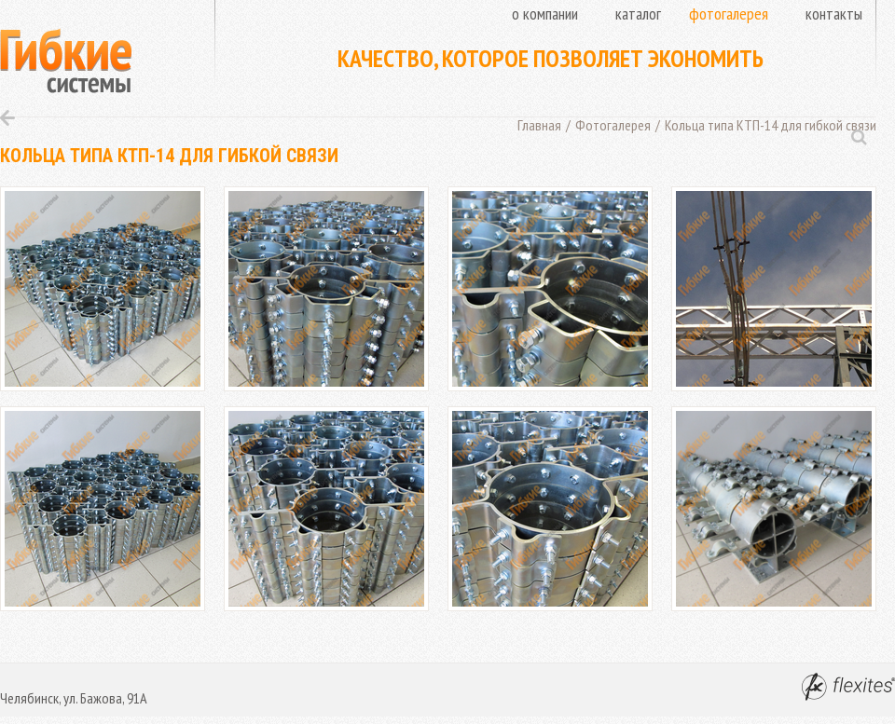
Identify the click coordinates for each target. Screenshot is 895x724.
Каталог (638, 13)
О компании (545, 13)
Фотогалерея (728, 13)
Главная (539, 125)
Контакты (834, 13)
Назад (7, 118)
